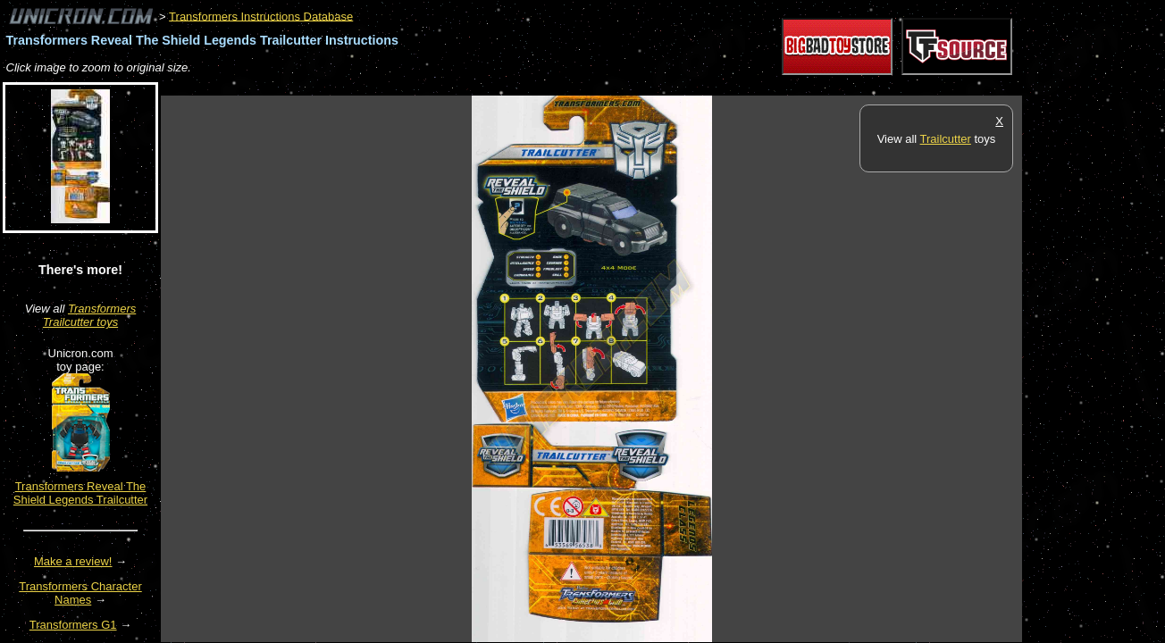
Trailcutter (945, 139)
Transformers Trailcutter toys (89, 315)
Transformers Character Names (80, 593)
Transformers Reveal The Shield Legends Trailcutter (80, 493)
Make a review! (73, 561)
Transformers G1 (73, 624)
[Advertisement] (486, 86)
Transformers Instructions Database (261, 15)
